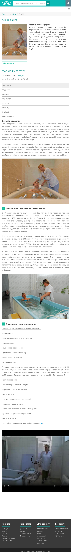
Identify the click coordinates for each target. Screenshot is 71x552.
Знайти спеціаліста (26, 533)
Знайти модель (42, 541)
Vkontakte (59, 536)
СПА (14, 14)
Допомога (23, 529)
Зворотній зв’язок (61, 529)
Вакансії (5, 531)
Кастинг (22, 531)
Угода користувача (9, 538)
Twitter (58, 531)
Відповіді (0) (6, 99)
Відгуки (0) (6, 90)
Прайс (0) (5, 112)
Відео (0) (5, 107)
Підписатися (8, 63)
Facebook (59, 533)
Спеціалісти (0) (8, 116)
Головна (5, 14)
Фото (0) (5, 103)
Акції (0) (5, 94)
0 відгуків (20, 75)
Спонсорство (42, 543)
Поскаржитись (25, 536)
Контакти (5, 533)
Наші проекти (7, 541)
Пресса (4, 536)
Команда (5, 529)
